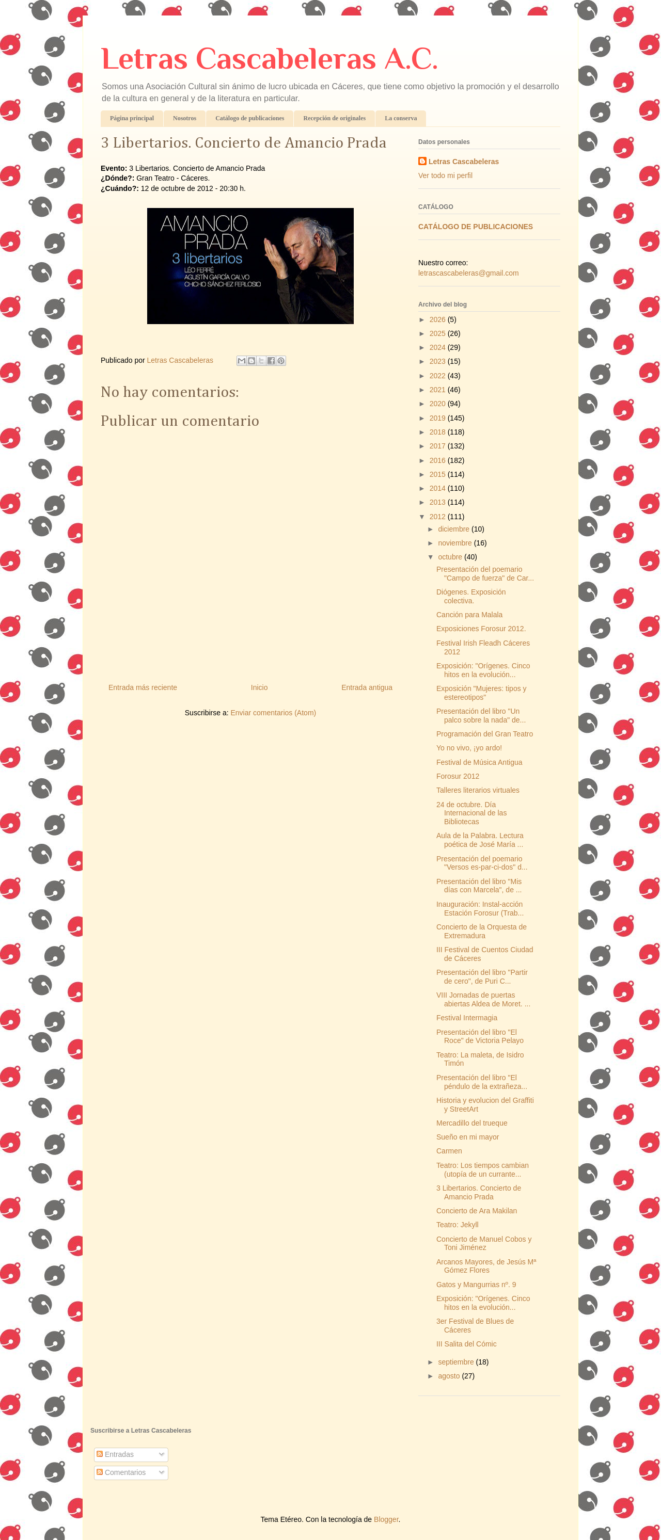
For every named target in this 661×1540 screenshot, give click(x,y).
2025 (439, 333)
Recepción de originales (334, 118)
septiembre (457, 1362)
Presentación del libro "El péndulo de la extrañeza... (481, 1081)
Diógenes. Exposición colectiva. (471, 596)
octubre (451, 557)
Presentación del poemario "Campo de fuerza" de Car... (485, 573)
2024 (439, 347)
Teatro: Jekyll (457, 1225)
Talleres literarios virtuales (478, 790)
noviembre (456, 543)
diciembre (454, 529)
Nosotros (184, 118)
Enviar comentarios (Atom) (273, 713)
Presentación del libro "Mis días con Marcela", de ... (479, 885)
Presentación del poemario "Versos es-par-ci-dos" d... (482, 863)
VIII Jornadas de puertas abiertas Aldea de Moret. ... (483, 999)
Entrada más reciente (142, 687)
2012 (439, 516)
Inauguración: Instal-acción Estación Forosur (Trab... (480, 908)
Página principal (132, 118)
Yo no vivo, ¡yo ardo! (469, 748)
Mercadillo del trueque (472, 1123)
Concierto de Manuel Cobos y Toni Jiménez (483, 1243)
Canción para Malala (469, 615)
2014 (439, 488)
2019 (439, 418)
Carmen (449, 1151)
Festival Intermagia (466, 1018)
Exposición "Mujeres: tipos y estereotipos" (481, 692)
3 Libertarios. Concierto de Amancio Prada (478, 1192)
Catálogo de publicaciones (249, 118)
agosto (450, 1376)
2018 (439, 432)
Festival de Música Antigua (479, 762)
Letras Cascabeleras (464, 161)
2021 (439, 390)
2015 (439, 474)
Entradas (115, 1454)
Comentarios (121, 1472)
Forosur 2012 (457, 776)
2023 (439, 361)
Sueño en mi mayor (467, 1137)
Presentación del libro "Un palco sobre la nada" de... (481, 715)
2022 (439, 376)
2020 (439, 403)
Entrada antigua (366, 687)
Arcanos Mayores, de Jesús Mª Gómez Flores (486, 1266)
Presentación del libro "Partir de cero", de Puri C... (482, 976)
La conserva (401, 118)
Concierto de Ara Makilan (476, 1211)
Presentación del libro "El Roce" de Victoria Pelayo (480, 1036)
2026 (439, 319)
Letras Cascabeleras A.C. (269, 58)
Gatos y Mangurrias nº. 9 (476, 1284)
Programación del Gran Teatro (484, 734)
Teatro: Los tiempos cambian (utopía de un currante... (482, 1169)
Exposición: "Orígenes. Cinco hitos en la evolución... (483, 670)
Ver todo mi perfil (445, 175)
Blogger (386, 1519)
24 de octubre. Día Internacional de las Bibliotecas (471, 813)
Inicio (259, 687)
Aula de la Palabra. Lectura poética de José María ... (480, 839)
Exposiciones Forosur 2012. (481, 628)
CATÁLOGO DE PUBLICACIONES (475, 226)
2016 (439, 460)
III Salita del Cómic (466, 1344)
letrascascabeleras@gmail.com (468, 273)
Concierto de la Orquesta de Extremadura (481, 931)
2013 (439, 502)
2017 (439, 446)
